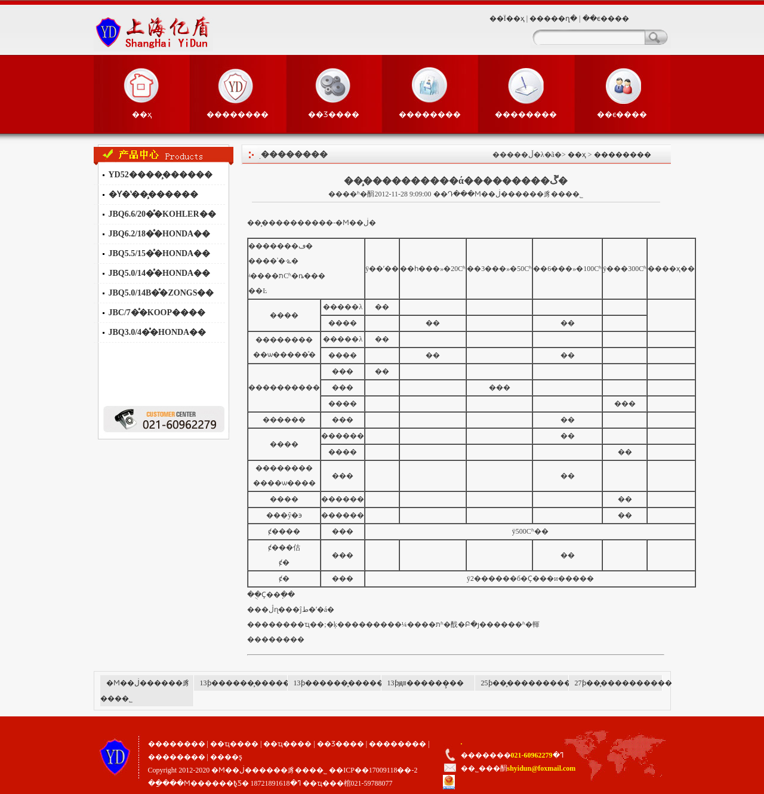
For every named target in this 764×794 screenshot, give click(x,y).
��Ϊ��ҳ (507, 18)
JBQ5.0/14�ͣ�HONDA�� (160, 273)
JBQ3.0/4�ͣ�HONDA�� (158, 332)
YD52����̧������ (160, 174)
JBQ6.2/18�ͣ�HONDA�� (160, 233)
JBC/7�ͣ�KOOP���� (157, 312)
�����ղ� (553, 18)
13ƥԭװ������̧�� (425, 683)
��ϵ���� (606, 18)
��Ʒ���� (333, 114)
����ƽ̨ (226, 757)
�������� (238, 114)
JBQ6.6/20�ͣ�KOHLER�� (162, 214)
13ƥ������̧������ (248, 683)
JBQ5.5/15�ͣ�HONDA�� (160, 253)
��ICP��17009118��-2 (373, 770)
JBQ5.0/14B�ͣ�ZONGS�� (161, 292)
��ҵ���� (234, 744)
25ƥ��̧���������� (529, 683)
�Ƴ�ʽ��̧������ (153, 194)
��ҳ (142, 114)
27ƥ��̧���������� (623, 683)
